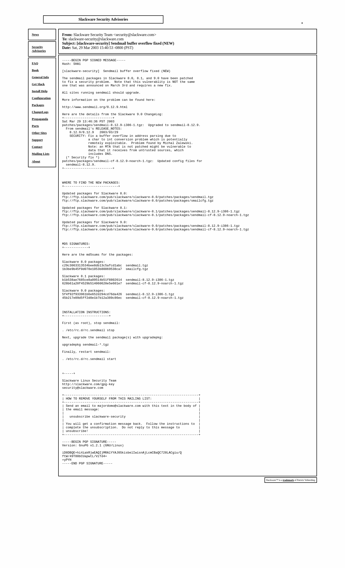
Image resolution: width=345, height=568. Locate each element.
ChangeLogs (40, 112)
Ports (35, 126)
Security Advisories (39, 49)
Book (35, 70)
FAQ (35, 63)
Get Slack (38, 84)
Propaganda (40, 119)
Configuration (41, 98)
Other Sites (39, 133)
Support (37, 140)
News (35, 34)
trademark (288, 563)
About (36, 161)
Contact (37, 147)
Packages (38, 105)
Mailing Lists (40, 153)
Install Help (39, 91)
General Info (40, 77)
